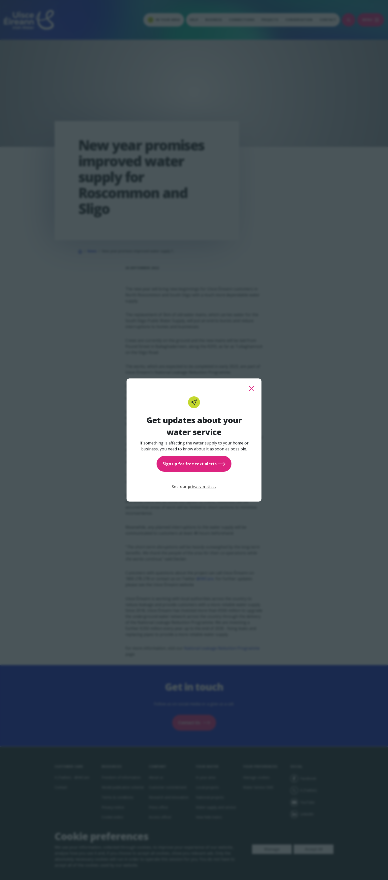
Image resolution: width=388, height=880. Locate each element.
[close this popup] (252, 388)
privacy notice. (202, 486)
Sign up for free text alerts (194, 464)
